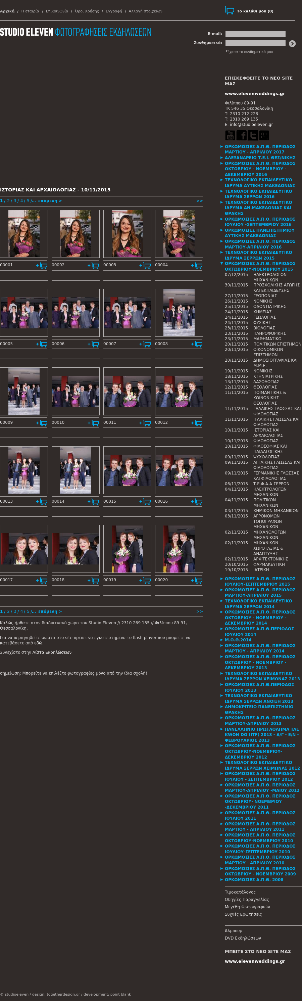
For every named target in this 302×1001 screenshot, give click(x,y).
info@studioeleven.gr (251, 124)
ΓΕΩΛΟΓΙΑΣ (264, 317)
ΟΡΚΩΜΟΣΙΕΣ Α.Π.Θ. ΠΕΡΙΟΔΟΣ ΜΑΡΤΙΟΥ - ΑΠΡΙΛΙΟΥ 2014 (260, 648)
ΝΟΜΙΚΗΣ (262, 301)
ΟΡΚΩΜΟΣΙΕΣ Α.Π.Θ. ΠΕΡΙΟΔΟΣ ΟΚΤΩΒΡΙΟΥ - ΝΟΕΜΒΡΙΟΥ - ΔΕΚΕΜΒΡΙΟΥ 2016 (260, 169)
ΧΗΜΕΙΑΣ (262, 312)
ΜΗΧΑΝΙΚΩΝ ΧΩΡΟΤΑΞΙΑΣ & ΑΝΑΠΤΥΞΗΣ (268, 548)
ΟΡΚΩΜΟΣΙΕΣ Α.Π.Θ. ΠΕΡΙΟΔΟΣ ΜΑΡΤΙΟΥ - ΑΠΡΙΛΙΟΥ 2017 (260, 149)
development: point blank (107, 994)
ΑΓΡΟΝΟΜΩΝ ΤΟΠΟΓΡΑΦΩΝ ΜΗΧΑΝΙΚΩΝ (267, 521)
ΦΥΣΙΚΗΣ (262, 322)
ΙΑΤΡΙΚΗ (261, 569)
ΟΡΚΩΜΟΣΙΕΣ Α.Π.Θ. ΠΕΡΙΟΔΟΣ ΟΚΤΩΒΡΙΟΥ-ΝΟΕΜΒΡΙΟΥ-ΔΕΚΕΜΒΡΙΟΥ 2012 (260, 751)
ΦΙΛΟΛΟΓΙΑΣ (265, 441)
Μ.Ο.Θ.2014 (238, 640)
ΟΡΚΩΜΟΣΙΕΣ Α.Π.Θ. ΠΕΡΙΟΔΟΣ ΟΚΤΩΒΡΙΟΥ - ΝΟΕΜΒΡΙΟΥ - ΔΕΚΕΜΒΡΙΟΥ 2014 (260, 618)
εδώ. (39, 643)
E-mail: (215, 34)
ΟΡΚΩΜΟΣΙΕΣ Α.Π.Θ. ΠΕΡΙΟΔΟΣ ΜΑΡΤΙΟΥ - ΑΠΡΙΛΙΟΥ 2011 (260, 827)
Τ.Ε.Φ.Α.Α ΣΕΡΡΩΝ (271, 484)
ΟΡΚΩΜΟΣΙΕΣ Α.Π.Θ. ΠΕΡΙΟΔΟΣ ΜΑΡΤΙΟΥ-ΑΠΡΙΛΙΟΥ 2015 (260, 593)
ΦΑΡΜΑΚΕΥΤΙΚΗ (269, 564)
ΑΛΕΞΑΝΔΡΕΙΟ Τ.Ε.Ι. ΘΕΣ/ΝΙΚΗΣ (260, 157)
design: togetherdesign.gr (56, 994)
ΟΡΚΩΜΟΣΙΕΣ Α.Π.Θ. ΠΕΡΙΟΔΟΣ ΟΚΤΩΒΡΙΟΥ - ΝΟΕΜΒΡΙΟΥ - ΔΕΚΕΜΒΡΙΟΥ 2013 (260, 662)
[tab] (263, 149)
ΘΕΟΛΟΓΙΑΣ (265, 387)
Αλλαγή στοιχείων (145, 11)
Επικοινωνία (57, 11)
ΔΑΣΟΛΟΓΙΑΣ (266, 381)
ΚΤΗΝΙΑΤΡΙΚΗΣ (268, 376)
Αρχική (7, 11)
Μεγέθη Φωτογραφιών (247, 907)
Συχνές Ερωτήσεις (243, 914)
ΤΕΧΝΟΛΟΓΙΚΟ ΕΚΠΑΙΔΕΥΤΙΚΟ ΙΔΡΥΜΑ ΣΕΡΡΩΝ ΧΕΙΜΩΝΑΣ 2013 (262, 676)
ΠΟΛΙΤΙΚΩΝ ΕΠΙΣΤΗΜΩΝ (277, 344)
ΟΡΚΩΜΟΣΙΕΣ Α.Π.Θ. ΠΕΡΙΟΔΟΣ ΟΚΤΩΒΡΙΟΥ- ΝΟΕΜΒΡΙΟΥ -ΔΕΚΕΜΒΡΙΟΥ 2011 (260, 802)
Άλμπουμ (233, 930)
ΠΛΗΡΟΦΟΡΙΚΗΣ (269, 333)
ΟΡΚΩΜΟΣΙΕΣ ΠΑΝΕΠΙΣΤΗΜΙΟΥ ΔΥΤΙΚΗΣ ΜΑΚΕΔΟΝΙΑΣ (260, 233)
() (255, 11)
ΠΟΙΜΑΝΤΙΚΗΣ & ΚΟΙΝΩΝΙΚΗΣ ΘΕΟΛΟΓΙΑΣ (269, 398)
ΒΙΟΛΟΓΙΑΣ (264, 328)
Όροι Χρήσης (87, 11)
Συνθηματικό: (208, 43)
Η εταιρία (30, 11)
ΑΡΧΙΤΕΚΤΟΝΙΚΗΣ (270, 559)
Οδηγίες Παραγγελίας (247, 899)
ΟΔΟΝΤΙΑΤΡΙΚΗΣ (269, 306)
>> (199, 200)
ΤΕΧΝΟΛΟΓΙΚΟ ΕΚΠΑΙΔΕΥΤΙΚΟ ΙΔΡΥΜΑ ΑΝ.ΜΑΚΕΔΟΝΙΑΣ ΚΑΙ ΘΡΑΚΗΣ (258, 208)
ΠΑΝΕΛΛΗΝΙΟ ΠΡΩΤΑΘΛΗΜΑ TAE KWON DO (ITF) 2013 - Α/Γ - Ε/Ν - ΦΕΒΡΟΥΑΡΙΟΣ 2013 (262, 735)
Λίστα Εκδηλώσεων (52, 652)
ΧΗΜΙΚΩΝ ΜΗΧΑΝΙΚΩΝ (276, 510)
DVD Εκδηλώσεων (243, 938)
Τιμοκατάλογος (240, 892)
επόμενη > (50, 200)
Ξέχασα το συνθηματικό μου (249, 52)
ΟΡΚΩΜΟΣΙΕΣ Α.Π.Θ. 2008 (254, 879)
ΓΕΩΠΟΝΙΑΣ (265, 295)
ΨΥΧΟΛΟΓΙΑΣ (266, 457)
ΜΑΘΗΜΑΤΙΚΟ (267, 338)
